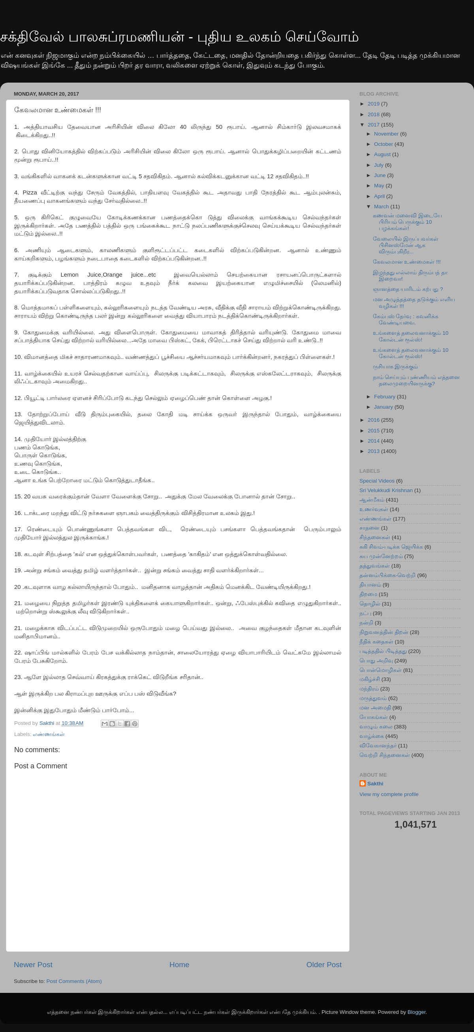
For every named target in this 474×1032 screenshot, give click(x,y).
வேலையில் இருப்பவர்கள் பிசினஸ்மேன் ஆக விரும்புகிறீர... (406, 245)
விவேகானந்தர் (378, 746)
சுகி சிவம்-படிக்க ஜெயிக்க (391, 547)
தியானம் (370, 585)
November (387, 134)
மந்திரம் (369, 689)
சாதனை (369, 528)
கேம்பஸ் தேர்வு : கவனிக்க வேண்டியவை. (405, 319)
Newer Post (33, 964)
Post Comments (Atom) (74, 981)
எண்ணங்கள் (49, 734)
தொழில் (369, 604)
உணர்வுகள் (373, 509)
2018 (374, 114)
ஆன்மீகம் (371, 500)
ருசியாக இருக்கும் (395, 367)
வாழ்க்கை (371, 736)
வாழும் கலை (376, 727)
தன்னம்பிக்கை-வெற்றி (387, 575)
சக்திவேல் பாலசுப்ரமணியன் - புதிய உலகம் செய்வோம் (179, 36)
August (383, 154)
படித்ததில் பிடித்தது (383, 651)
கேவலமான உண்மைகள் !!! (407, 262)
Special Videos (377, 481)
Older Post (324, 964)
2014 (374, 441)
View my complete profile (389, 794)
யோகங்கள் (373, 717)
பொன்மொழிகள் (380, 670)
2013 (374, 451)
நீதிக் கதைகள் (376, 642)
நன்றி (366, 623)
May (380, 186)
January (384, 407)
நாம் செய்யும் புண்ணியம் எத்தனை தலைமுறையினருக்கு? (416, 380)
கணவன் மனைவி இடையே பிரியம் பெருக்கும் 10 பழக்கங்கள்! (407, 222)
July (379, 165)
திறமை (368, 594)
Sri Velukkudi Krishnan (386, 490)
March (382, 206)
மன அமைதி (375, 708)
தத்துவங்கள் (374, 566)
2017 (374, 125)
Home (179, 964)
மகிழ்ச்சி (369, 679)
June (380, 175)
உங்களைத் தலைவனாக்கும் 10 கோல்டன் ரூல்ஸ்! (411, 336)
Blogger (417, 1012)
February (385, 397)
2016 (374, 420)
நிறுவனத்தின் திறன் (383, 632)
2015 (374, 431)
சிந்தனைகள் (374, 537)
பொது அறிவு (376, 661)
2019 (374, 104)
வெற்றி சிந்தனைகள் (384, 755)
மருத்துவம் (373, 698)
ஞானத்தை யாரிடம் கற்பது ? (408, 289)
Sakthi (375, 784)
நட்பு (365, 613)
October (384, 144)
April (380, 196)
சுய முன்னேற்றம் (381, 556)
